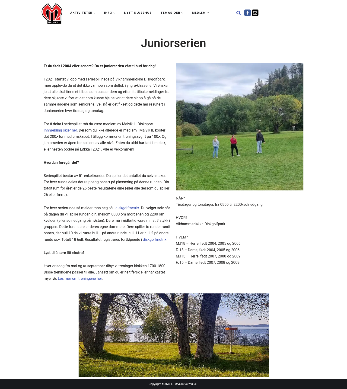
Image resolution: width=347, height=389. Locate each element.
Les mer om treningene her (80, 278)
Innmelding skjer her (60, 130)
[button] (94, 13)
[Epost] (255, 13)
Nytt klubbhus (138, 12)
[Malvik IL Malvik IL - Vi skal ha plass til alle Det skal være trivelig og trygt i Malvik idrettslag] (51, 13)
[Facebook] (247, 13)
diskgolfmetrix (127, 208)
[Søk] (238, 12)
